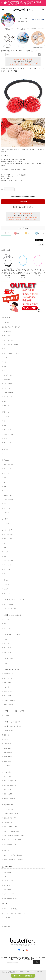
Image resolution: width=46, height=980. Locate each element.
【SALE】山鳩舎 (7, 658)
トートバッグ (7, 429)
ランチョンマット (8, 652)
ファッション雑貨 (8, 604)
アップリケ (7, 593)
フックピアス (7, 695)
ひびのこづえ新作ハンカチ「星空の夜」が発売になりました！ (20, 51)
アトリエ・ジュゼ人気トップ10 (12, 839)
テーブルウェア (8, 397)
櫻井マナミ (5, 412)
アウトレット (6, 322)
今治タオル (7, 388)
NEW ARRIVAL (7, 331)
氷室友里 (5, 449)
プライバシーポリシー (10, 894)
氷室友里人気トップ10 (10, 818)
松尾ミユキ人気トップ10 (10, 826)
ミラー (6, 623)
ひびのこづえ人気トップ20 (11, 813)
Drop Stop (6, 715)
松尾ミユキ (5, 460)
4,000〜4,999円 (8, 756)
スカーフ (6, 438)
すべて (7, 233)
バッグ (6, 370)
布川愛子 (5, 519)
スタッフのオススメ (8, 805)
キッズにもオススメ (9, 789)
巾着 (5, 425)
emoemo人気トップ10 (10, 822)
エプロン (6, 643)
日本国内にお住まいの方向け (23, 207)
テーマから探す (7, 772)
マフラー (6, 362)
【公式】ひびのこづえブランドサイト (14, 913)
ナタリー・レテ (7, 530)
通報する (40, 244)
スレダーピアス (8, 691)
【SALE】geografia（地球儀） (11, 722)
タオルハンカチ (8, 469)
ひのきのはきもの (8, 383)
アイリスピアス (8, 678)
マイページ (7, 885)
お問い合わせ (7, 889)
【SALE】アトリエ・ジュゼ (11, 634)
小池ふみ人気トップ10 (10, 844)
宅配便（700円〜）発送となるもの (13, 859)
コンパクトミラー (8, 495)
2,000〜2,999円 (8, 748)
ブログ (6, 876)
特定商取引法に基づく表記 (11, 898)
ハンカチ (6, 416)
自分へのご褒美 (8, 794)
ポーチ (6, 421)
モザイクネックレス (9, 704)
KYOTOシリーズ (8, 674)
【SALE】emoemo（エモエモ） (12, 615)
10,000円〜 (7, 765)
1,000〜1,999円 (8, 743)
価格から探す (6, 735)
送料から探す (6, 850)
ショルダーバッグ (8, 434)
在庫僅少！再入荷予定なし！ (11, 327)
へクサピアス (7, 687)
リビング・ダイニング (10, 608)
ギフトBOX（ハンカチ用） (11, 344)
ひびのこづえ (6, 335)
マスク (6, 401)
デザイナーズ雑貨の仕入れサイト (13, 909)
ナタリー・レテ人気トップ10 (11, 831)
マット (6, 573)
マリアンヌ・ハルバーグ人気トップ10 (14, 835)
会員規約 (13, 972)
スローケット (7, 503)
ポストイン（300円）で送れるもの (13, 855)
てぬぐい (6, 348)
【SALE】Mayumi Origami (10, 669)
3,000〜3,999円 (8, 752)
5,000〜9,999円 (8, 761)
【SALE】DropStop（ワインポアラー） (14, 711)
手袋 (5, 366)
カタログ (6, 405)
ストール (6, 357)
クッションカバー (8, 442)
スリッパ (6, 512)
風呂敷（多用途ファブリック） (12, 353)
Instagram (7, 926)
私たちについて (8, 872)
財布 (5, 556)
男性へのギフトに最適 (10, 785)
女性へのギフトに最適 (10, 780)
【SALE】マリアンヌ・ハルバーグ (13, 600)
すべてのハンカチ (8, 340)
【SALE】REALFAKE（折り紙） (12, 726)
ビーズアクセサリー (9, 375)
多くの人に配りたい (9, 798)
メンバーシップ (8, 880)
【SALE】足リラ (7, 730)
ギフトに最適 (7, 776)
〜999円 (6, 739)
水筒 (5, 477)
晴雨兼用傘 (7, 379)
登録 (36, 962)
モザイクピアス (8, 682)
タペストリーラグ (8, 569)
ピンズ (6, 589)
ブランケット (7, 508)
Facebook (7, 917)
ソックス (6, 453)
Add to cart (23, 202)
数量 (2, 189)
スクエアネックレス (9, 700)
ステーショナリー (8, 392)
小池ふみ (5, 580)
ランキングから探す (8, 809)
